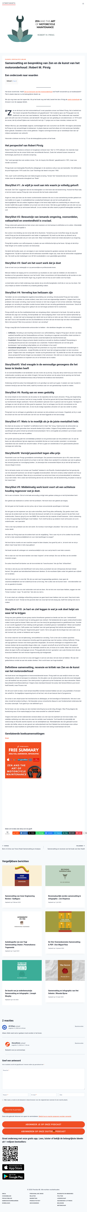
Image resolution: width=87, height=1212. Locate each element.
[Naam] (15, 1095)
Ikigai (7, 738)
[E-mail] (44, 1095)
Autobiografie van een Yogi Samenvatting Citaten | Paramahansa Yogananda (20, 944)
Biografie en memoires (65, 1193)
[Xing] (65, 833)
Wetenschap (61, 1205)
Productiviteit (35, 1200)
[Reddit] (16, 833)
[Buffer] (71, 833)
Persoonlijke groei (36, 1193)
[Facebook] (49, 833)
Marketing (33, 1198)
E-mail (34, 1095)
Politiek (60, 1196)
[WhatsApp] (40, 833)
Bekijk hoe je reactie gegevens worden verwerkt (55, 1116)
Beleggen (60, 1203)
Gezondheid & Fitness (64, 1200)
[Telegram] (57, 833)
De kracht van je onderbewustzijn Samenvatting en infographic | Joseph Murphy (20, 993)
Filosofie (8, 59)
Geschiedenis (34, 1203)
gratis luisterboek (74, 99)
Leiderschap (61, 1198)
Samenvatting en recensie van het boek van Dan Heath (65, 847)
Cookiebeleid (6, 1196)
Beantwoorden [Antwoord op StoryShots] (79, 1043)
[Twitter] (31, 833)
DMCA (4, 1193)
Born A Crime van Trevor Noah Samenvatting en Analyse (22, 847)
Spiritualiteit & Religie (19, 59)
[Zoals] (78, 833)
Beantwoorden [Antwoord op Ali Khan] (79, 1026)
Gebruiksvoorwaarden (10, 1200)
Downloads (6, 1203)
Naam (5, 1095)
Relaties (33, 1196)
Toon (14, 81)
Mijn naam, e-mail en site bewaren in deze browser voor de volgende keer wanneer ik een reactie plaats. (36, 1100)
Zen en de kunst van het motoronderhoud (38, 92)
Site (61, 1095)
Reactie (6, 1070)
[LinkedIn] (24, 833)
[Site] (72, 1095)
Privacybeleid (7, 1198)
